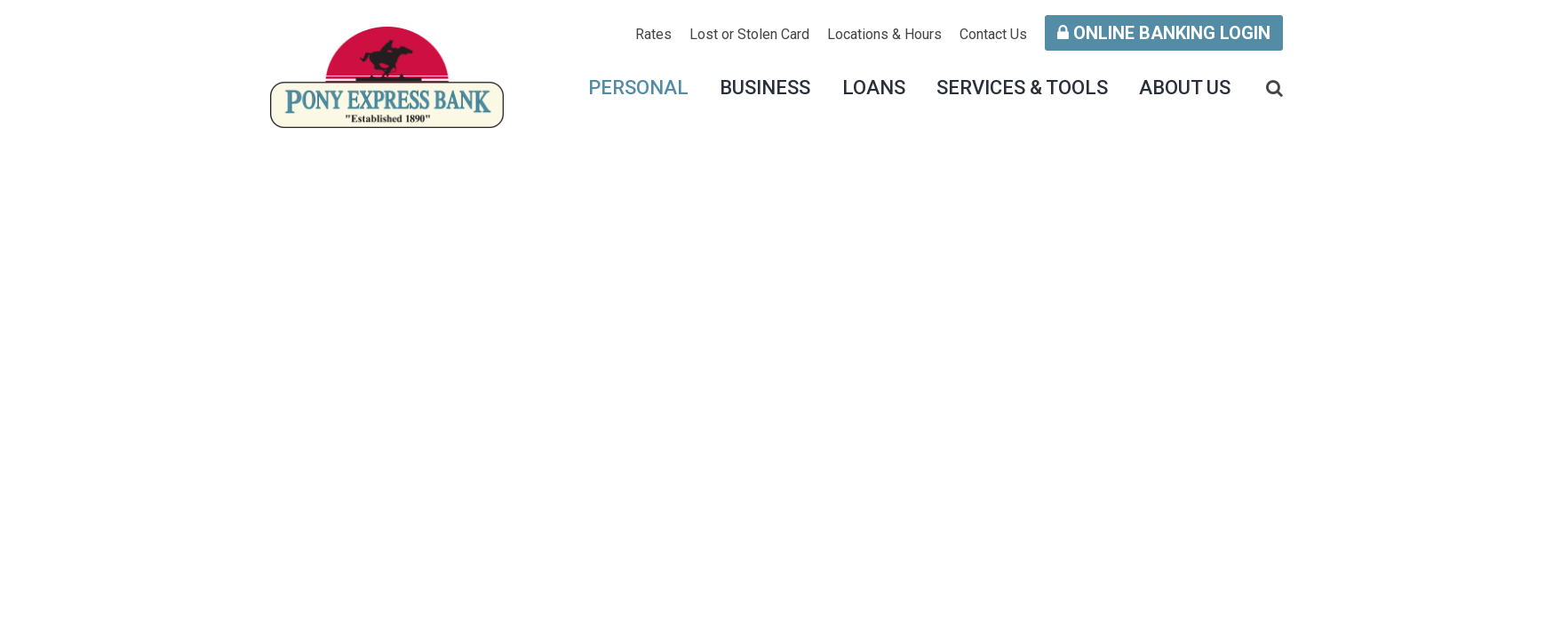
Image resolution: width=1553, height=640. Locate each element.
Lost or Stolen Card (749, 34)
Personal (638, 87)
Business (765, 87)
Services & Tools (1022, 87)
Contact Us (993, 34)
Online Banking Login (1163, 33)
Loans (873, 87)
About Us (1184, 87)
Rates (653, 34)
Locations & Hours (884, 34)
